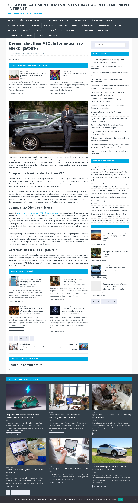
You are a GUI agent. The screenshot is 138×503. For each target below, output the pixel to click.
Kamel (27, 54)
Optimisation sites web (60, 20)
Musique (117, 25)
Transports (103, 30)
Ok (121, 499)
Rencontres (39, 30)
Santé (53, 30)
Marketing (104, 25)
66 (23, 493)
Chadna (94, 214)
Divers (74, 25)
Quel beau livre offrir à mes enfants (113, 197)
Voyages (40, 35)
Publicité (25, 30)
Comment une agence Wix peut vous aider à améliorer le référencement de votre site (115, 286)
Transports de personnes (20, 35)
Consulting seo (96, 190)
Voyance (53, 35)
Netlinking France (97, 207)
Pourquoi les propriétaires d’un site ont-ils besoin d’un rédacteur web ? (110, 177)
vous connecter (24, 370)
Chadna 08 (95, 201)
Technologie (87, 30)
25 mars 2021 (16, 54)
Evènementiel (88, 25)
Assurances (33, 25)
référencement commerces (32, 20)
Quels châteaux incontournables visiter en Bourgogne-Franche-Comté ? (115, 235)
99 (27, 338)
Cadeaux (63, 25)
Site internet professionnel (101, 184)
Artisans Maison (16, 25)
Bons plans (49, 25)
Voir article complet (16, 94)
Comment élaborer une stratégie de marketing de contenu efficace (64, 416)
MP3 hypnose (14, 59)
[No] (135, 499)
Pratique (12, 30)
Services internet (69, 30)
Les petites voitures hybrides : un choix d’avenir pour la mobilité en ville (22, 416)
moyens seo (80, 20)
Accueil (11, 20)
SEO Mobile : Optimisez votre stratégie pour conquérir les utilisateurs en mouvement (31, 281)
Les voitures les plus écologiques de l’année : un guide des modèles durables (111, 468)
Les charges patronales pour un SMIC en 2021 (69, 468)
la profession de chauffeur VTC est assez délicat (37, 213)
